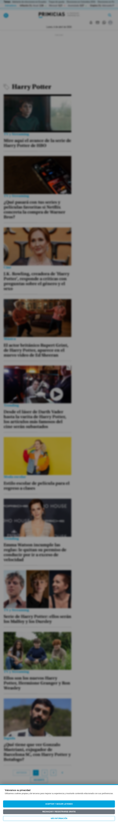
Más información (59, 818)
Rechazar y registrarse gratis (59, 812)
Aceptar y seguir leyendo (59, 804)
